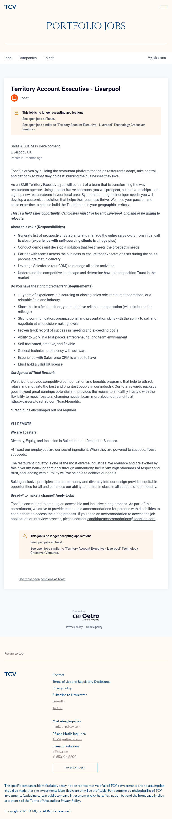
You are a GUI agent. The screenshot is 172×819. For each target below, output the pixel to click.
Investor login (75, 768)
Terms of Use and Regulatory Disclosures (81, 682)
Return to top (14, 654)
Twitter (57, 708)
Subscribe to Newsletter (70, 695)
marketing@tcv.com (67, 727)
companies (28, 58)
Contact (58, 675)
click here (96, 796)
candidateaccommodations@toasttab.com (121, 519)
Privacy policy (74, 627)
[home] (44, 7)
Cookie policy (94, 627)
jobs (7, 58)
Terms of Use (39, 801)
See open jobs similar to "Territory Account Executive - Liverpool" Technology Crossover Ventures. (83, 127)
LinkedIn (59, 702)
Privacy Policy (62, 688)
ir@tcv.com (60, 752)
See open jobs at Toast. (38, 119)
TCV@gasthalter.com (67, 739)
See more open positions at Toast (42, 579)
